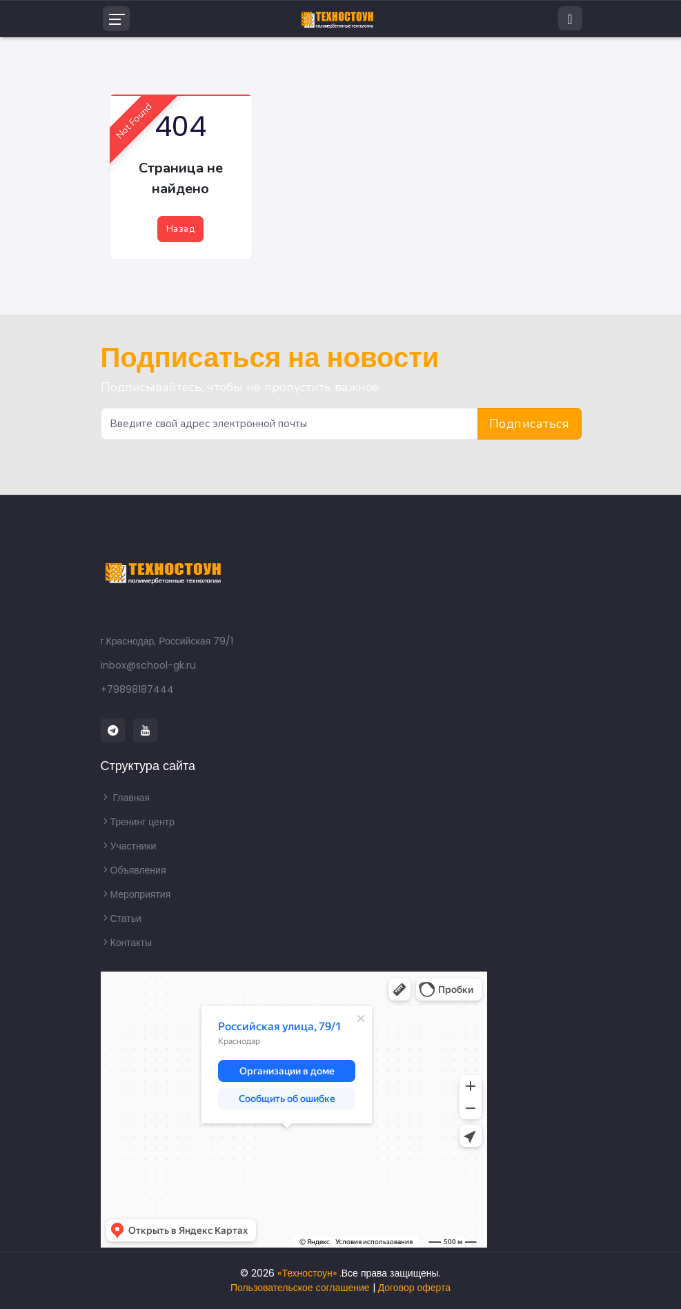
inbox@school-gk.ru (148, 665)
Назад (180, 229)
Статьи (121, 918)
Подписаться (529, 423)
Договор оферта (414, 1288)
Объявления (133, 870)
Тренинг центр (138, 822)
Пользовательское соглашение (300, 1288)
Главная (125, 798)
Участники (129, 846)
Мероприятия (136, 894)
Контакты (126, 942)
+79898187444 (137, 689)
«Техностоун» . (309, 1273)
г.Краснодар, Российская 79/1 (167, 641)
